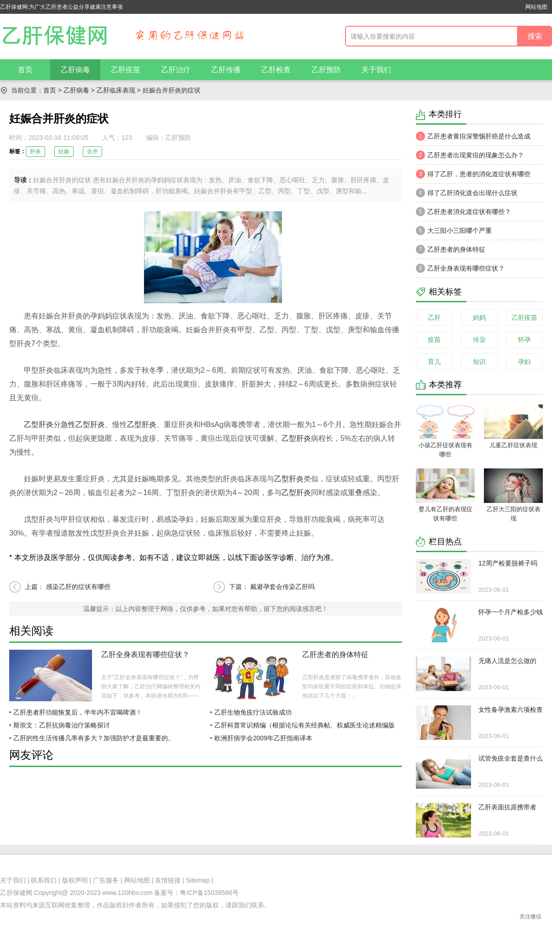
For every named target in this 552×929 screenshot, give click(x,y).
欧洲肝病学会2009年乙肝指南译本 (263, 738)
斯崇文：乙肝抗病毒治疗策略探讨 (61, 725)
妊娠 (63, 151)
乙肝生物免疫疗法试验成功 (253, 712)
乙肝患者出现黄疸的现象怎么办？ (470, 155)
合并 (92, 151)
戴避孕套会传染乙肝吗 (282, 586)
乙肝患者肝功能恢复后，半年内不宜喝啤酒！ (77, 712)
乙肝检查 (276, 70)
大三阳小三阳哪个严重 (454, 230)
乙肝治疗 (175, 70)
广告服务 (106, 880)
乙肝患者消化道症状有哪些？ (463, 211)
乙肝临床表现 (116, 90)
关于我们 (376, 70)
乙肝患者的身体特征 (335, 654)
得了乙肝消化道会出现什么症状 (467, 192)
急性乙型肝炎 (83, 424)
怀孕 (524, 339)
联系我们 (44, 880)
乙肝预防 (326, 70)
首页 (25, 70)
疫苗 (434, 339)
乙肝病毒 (75, 70)
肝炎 (35, 151)
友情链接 (168, 880)
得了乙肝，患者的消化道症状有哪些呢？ (473, 176)
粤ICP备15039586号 (209, 892)
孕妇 (524, 361)
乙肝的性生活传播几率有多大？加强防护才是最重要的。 (93, 738)
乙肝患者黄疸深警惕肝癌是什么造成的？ (473, 138)
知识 (479, 361)
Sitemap (198, 880)
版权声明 (75, 880)
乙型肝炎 (38, 424)
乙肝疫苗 (125, 70)
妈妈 (479, 317)
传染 (479, 339)
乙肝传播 (226, 70)
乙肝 (434, 317)
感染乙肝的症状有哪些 (78, 586)
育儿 (434, 361)
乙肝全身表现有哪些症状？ (145, 654)
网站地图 (536, 7)
